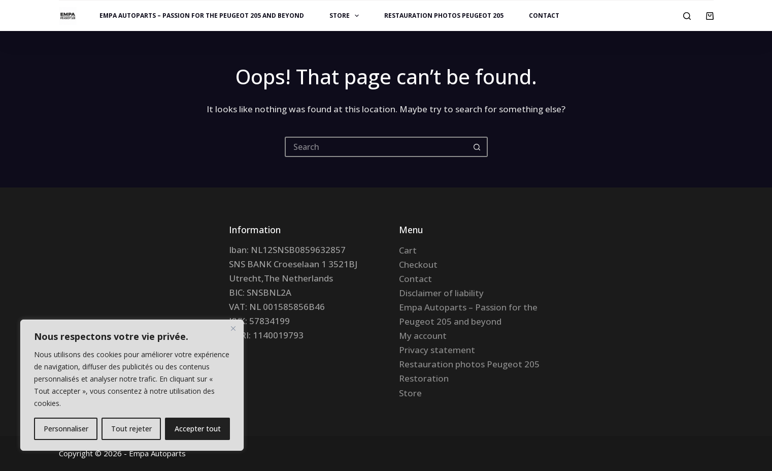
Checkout (418, 264)
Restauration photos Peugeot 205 (444, 15)
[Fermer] (233, 328)
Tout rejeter (131, 428)
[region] (132, 385)
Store (346, 16)
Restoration (424, 378)
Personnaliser (66, 428)
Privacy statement (437, 350)
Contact (544, 15)
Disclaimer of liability (441, 293)
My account (423, 335)
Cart (408, 250)
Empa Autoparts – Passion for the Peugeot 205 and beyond (201, 15)
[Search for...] (376, 147)
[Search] (687, 16)
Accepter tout (198, 428)
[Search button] (477, 147)
